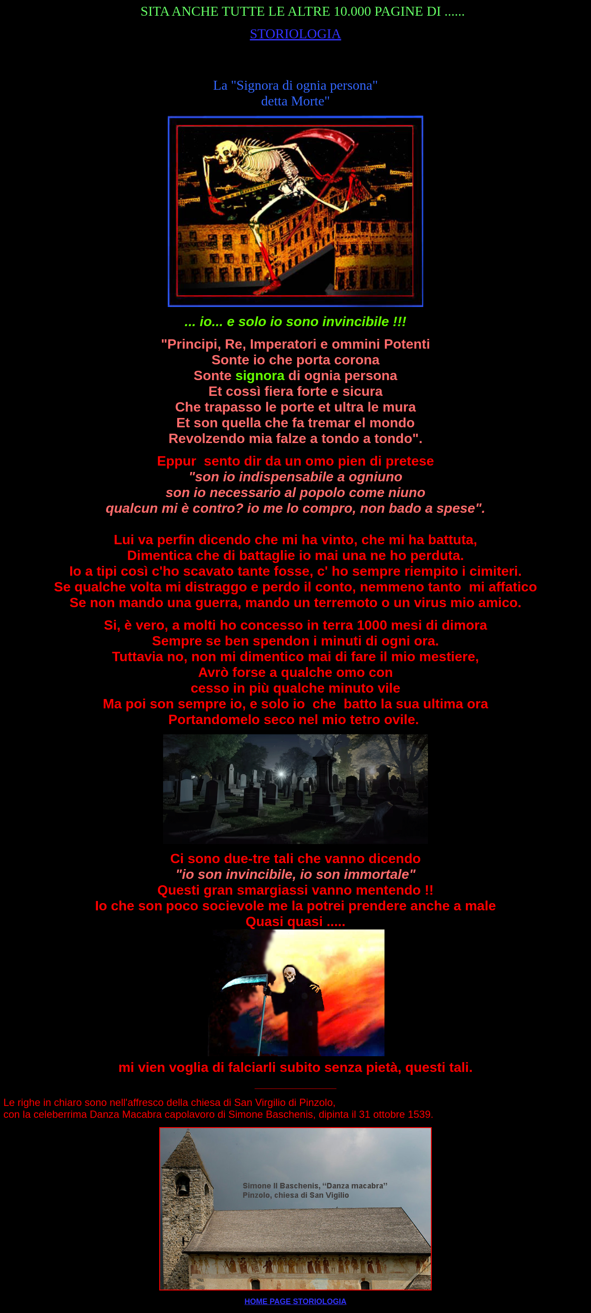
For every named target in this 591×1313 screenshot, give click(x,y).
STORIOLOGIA (295, 33)
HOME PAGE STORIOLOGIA (295, 1301)
